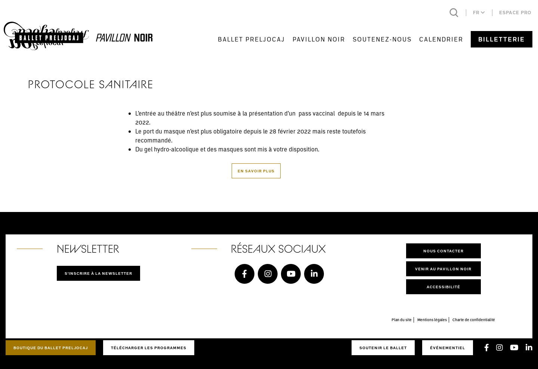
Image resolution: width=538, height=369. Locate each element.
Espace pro (515, 12)
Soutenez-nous (382, 39)
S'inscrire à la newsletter (98, 273)
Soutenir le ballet (383, 347)
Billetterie (501, 39)
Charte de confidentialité (473, 319)
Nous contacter (443, 250)
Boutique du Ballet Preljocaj (50, 347)
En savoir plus (256, 170)
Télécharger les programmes (148, 347)
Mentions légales (432, 319)
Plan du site (402, 319)
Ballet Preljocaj (251, 39)
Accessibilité (443, 286)
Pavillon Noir (319, 39)
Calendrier (441, 39)
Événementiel (447, 347)
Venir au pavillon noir (443, 268)
